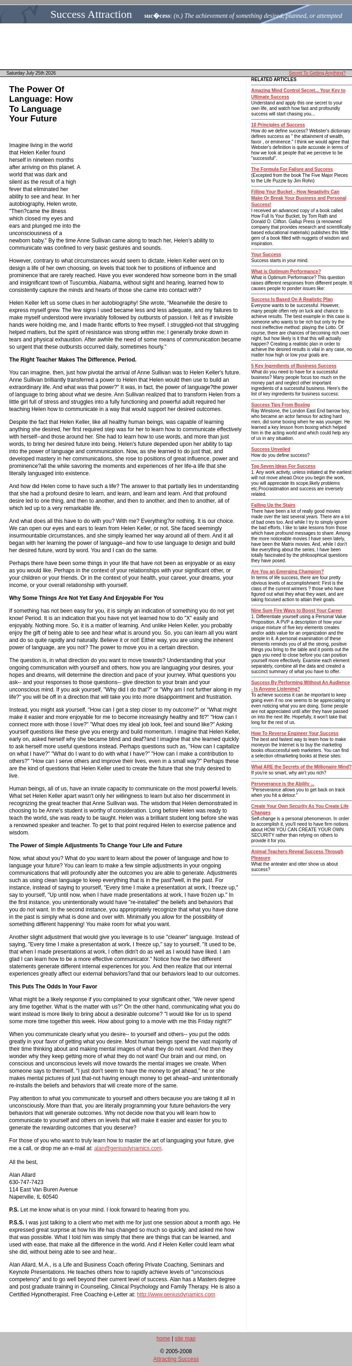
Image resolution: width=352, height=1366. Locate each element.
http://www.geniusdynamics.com (176, 1294)
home (163, 1338)
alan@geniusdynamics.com (127, 1148)
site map (185, 1338)
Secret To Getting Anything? (317, 73)
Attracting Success (175, 1359)
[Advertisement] (179, 46)
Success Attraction (91, 14)
